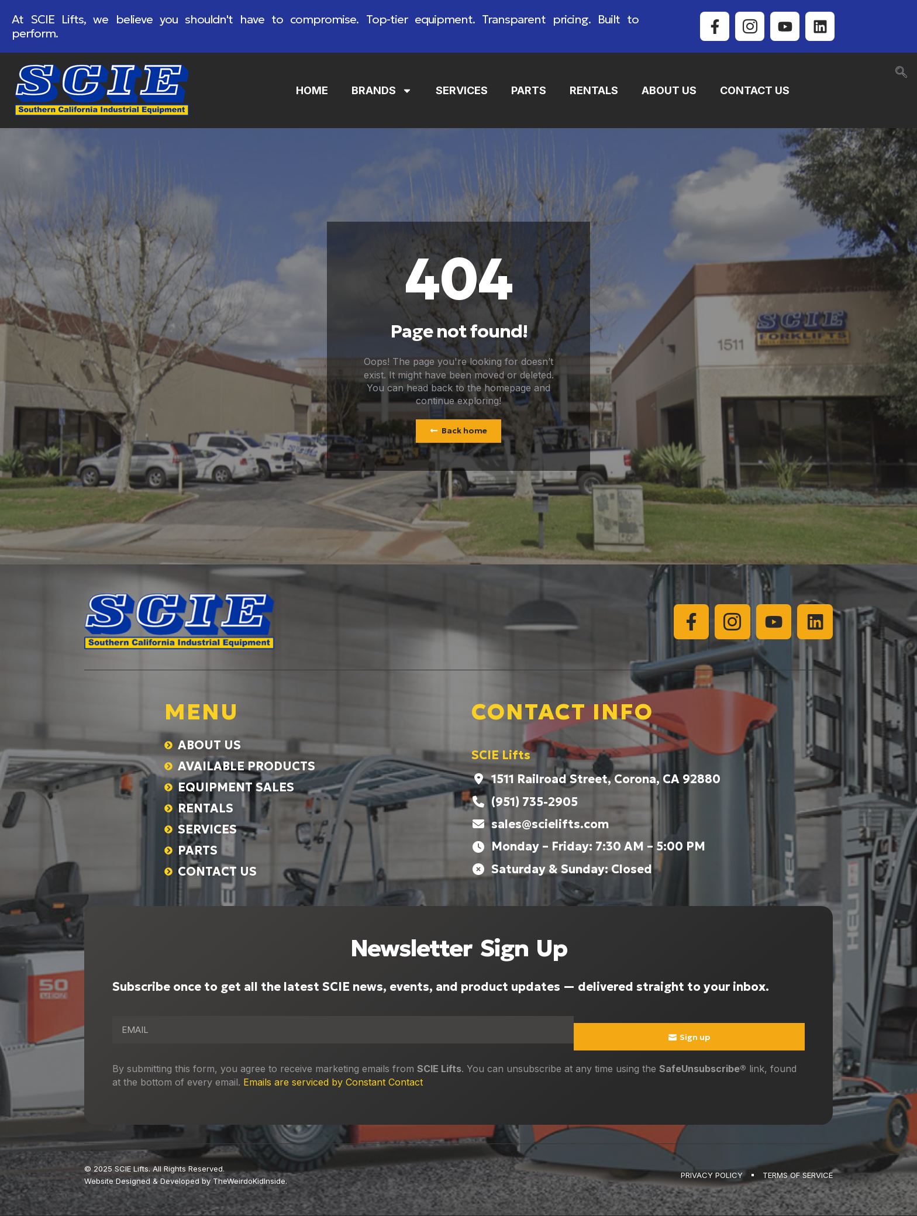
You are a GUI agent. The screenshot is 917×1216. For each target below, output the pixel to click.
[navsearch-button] (901, 73)
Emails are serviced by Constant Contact (333, 1082)
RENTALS (594, 90)
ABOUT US (669, 90)
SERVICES (462, 90)
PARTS (528, 90)
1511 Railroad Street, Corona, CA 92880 (605, 779)
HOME (312, 90)
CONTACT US (755, 90)
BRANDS (381, 91)
